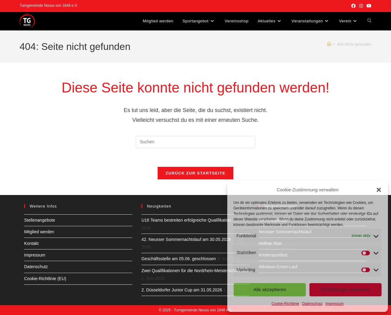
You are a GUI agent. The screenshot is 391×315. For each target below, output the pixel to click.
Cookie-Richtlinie (285, 304)
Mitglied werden (39, 231)
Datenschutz (312, 304)
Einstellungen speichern (345, 289)
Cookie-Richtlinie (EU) (45, 278)
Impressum (335, 304)
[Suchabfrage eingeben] (195, 142)
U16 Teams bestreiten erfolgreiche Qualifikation (186, 220)
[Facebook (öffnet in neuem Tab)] (353, 6)
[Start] (329, 44)
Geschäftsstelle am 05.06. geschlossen (178, 258)
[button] (379, 190)
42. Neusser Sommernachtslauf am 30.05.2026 (186, 239)
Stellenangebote (39, 220)
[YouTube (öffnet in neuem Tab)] (368, 6)
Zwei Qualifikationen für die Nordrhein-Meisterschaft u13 (194, 270)
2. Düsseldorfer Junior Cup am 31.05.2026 (181, 289)
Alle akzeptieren (270, 289)
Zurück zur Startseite (195, 173)
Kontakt (31, 243)
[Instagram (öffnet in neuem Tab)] (361, 6)
